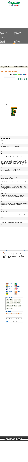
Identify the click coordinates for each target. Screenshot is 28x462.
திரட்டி (24, 67)
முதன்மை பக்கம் (3, 68)
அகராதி (20, 67)
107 (21, 250)
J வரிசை (11, 302)
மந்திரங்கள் (2, 33)
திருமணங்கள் (16, 66)
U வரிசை (8, 306)
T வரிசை (19, 305)
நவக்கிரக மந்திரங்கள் (3, 37)
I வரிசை (8, 302)
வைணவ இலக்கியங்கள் (4, 31)
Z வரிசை (11, 308)
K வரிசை (15, 302)
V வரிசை (11, 306)
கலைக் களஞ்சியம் (4, 66)
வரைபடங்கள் (21, 66)
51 (14, 250)
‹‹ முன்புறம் (7, 250)
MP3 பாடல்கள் (10, 67)
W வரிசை (15, 306)
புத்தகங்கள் (10, 66)
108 (22, 250)
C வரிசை (15, 299)
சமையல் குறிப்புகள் (3, 42)
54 (18, 250)
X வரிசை (19, 306)
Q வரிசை (8, 305)
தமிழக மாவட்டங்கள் (3, 32)
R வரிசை (11, 305)
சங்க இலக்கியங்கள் (3, 28)
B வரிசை (11, 299)
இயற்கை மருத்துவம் (3, 40)
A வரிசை (8, 299)
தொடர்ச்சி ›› (26, 250)
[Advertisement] (10, 18)
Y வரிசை (8, 308)
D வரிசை (19, 299)
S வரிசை (15, 305)
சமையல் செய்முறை (3, 41)
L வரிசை (18, 302)
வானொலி (15, 67)
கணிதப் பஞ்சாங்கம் (3, 34)
